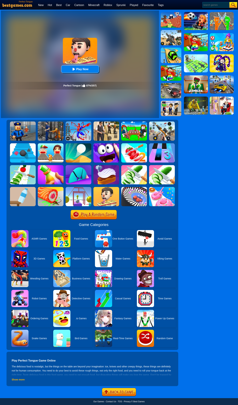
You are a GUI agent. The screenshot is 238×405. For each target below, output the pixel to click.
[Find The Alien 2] (171, 102)
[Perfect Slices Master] (162, 166)
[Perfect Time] (78, 166)
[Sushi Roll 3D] (51, 188)
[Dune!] (78, 144)
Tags (161, 5)
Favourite (148, 5)
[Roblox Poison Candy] (134, 122)
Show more (18, 379)
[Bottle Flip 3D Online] (23, 188)
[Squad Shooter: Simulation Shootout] (171, 31)
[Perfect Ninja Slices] (23, 166)
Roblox (108, 5)
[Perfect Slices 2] (134, 144)
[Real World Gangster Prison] (51, 122)
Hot (50, 5)
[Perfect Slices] (134, 166)
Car (68, 5)
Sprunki (121, 5)
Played (134, 5)
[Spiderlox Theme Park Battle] (78, 122)
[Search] (215, 5)
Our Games (98, 401)
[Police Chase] (171, 84)
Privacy (127, 401)
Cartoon (79, 5)
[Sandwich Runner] (51, 144)
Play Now (79, 69)
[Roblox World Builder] (171, 13)
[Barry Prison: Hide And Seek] (23, 122)
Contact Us (111, 401)
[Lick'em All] (106, 188)
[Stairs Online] (23, 144)
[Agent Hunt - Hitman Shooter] (106, 122)
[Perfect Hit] (134, 188)
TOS (120, 401)
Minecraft (94, 5)
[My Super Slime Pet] (106, 144)
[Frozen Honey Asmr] (51, 166)
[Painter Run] (78, 188)
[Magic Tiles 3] (162, 144)
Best (59, 5)
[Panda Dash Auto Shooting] (162, 122)
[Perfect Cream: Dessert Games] (106, 166)
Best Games (139, 401)
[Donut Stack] (162, 188)
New (41, 5)
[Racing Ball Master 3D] (171, 49)
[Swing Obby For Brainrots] (171, 66)
